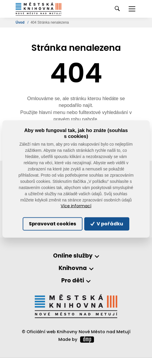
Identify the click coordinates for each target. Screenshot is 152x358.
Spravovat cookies (52, 223)
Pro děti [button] (72, 280)
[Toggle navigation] (132, 9)
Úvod (20, 22)
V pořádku (106, 223)
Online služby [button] (72, 256)
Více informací (76, 206)
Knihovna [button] (73, 268)
